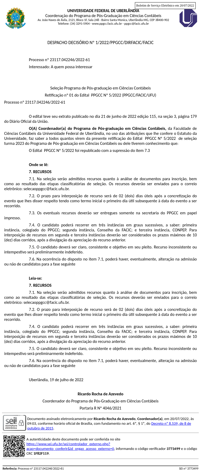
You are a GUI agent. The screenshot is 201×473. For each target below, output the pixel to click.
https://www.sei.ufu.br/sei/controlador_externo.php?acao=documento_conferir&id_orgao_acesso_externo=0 (70, 446)
